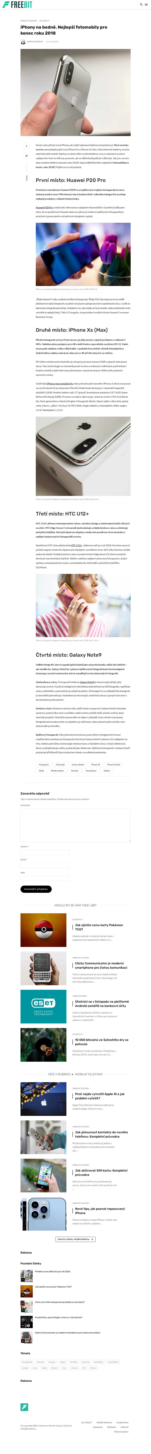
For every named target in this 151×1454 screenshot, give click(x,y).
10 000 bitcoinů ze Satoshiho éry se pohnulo (102, 1042)
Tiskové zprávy (80, 996)
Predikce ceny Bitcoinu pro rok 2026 (52, 1271)
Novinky (74, 770)
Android (40, 1362)
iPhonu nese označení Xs (60, 383)
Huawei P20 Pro (44, 207)
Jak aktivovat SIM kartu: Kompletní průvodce (101, 1173)
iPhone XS (95, 764)
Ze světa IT (44, 21)
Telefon (107, 770)
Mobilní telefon (57, 770)
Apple (62, 1362)
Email (24, 859)
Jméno (25, 846)
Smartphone (91, 770)
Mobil (41, 770)
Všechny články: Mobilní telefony (75, 1239)
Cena (35, 1368)
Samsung (85, 1362)
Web (23, 872)
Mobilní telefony (29, 21)
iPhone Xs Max (113, 764)
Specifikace (98, 1362)
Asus (64, 1368)
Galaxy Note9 (87, 682)
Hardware (98, 1427)
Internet (74, 1368)
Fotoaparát (44, 764)
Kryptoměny (123, 1422)
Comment (25, 805)
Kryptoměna (113, 1362)
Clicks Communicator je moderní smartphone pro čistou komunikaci (101, 965)
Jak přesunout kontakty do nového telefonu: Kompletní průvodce (101, 1134)
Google (25, 1368)
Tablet (44, 1368)
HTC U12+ (76, 545)
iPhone (93, 1368)
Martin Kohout (35, 42)
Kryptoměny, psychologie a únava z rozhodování (58, 1317)
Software (111, 1427)
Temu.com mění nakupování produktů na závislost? (59, 1302)
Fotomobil (60, 764)
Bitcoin (55, 1368)
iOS (84, 1368)
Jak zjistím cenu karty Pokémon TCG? (99, 927)
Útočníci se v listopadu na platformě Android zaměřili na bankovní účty (102, 1004)
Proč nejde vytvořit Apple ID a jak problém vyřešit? (100, 1096)
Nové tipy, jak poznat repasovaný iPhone (100, 1211)
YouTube (73, 1362)
